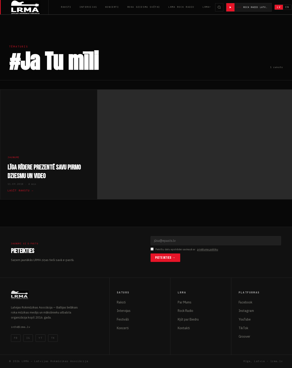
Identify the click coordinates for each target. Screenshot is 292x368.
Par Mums (184, 302)
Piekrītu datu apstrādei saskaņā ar (184, 249)
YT (40, 337)
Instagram (246, 311)
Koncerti (112, 6)
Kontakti (184, 328)
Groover (244, 336)
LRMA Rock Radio (181, 6)
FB (16, 337)
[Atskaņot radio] (230, 7)
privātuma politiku (207, 249)
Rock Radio (185, 311)
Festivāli (123, 319)
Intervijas (88, 6)
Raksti (66, 6)
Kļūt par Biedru (188, 319)
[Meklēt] (219, 7)
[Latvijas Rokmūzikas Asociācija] (30, 7)
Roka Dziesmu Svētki (143, 6)
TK (53, 337)
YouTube (245, 319)
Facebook (245, 302)
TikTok (243, 328)
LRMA (206, 6)
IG (28, 337)
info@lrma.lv (20, 327)
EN (287, 7)
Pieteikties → (165, 258)
